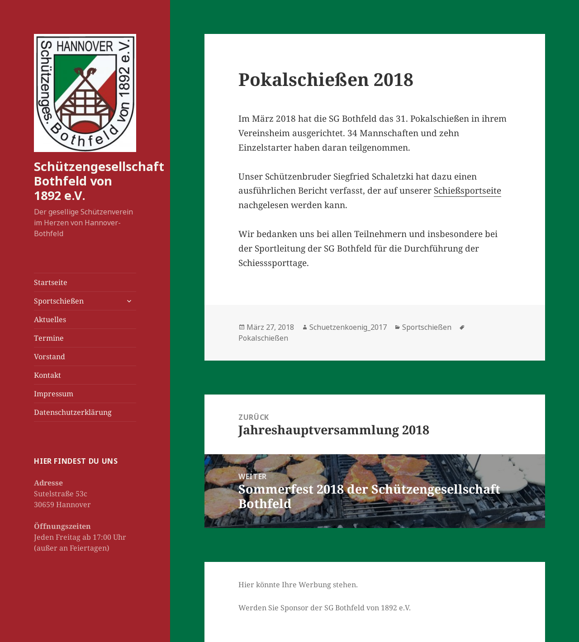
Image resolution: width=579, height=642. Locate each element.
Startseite (50, 282)
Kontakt (47, 375)
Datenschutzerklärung (73, 412)
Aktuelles (50, 319)
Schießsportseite (467, 190)
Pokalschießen (263, 338)
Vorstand (49, 356)
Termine (49, 338)
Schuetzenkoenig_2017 (348, 327)
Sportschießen (59, 301)
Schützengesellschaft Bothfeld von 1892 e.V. (99, 181)
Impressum (53, 394)
